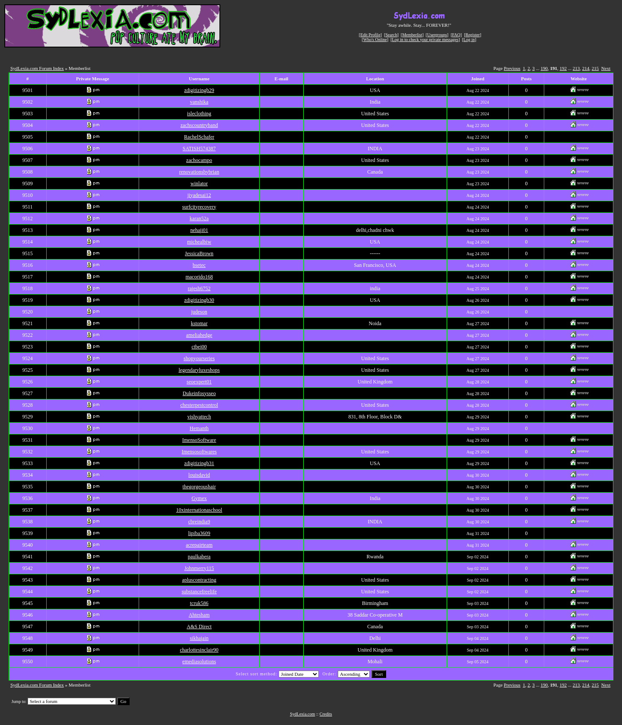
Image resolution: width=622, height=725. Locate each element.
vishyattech (199, 417)
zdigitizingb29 (199, 90)
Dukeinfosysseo (199, 393)
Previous (512, 68)
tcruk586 (199, 603)
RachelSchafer (199, 137)
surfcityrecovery (199, 207)
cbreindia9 (199, 522)
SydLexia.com (302, 714)
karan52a (199, 218)
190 (544, 68)
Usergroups (437, 34)
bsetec (199, 265)
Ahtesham (199, 615)
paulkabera (199, 557)
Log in (469, 39)
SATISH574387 (199, 149)
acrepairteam (199, 545)
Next (605, 68)
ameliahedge (199, 335)
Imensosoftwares (198, 452)
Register (472, 34)
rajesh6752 (199, 288)
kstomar (199, 323)
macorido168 (199, 277)
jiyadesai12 (199, 195)
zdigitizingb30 (199, 300)
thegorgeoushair (199, 487)
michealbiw (199, 242)
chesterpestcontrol (199, 405)
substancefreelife (198, 592)
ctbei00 (198, 347)
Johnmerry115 (199, 568)
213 (576, 68)
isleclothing (199, 114)
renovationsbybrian (199, 172)
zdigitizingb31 (199, 463)
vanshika (199, 102)
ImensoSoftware (199, 440)
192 (563, 68)
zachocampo (199, 160)
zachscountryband (199, 125)
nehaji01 (199, 230)
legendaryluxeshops (198, 370)
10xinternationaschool (199, 510)
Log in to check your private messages (425, 39)
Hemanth (199, 428)
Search (391, 34)
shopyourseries (199, 358)
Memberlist (412, 34)
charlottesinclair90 (199, 650)
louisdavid (199, 475)
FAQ (456, 34)
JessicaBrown (199, 253)
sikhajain (199, 638)
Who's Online (375, 39)
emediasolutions (199, 662)
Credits (326, 714)
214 (586, 68)
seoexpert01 (199, 382)
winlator (199, 183)
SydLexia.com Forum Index (37, 68)
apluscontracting (199, 580)
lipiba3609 (199, 533)
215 (595, 68)
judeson (199, 312)
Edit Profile (370, 34)
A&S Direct (199, 627)
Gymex (198, 498)
